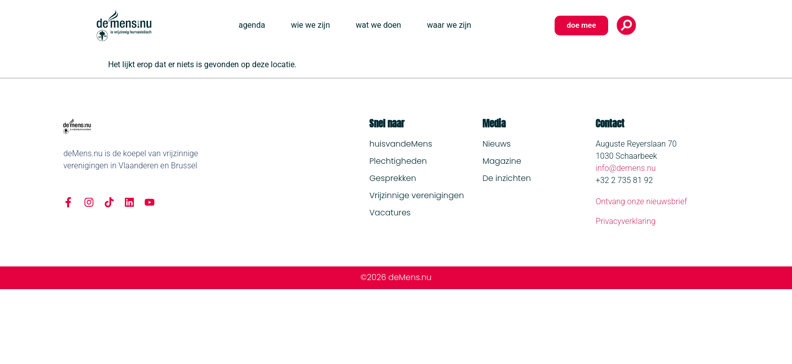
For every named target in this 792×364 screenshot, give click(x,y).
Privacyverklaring (626, 221)
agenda (251, 25)
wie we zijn (310, 25)
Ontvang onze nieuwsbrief (641, 201)
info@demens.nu (626, 168)
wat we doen (378, 25)
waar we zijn (449, 25)
